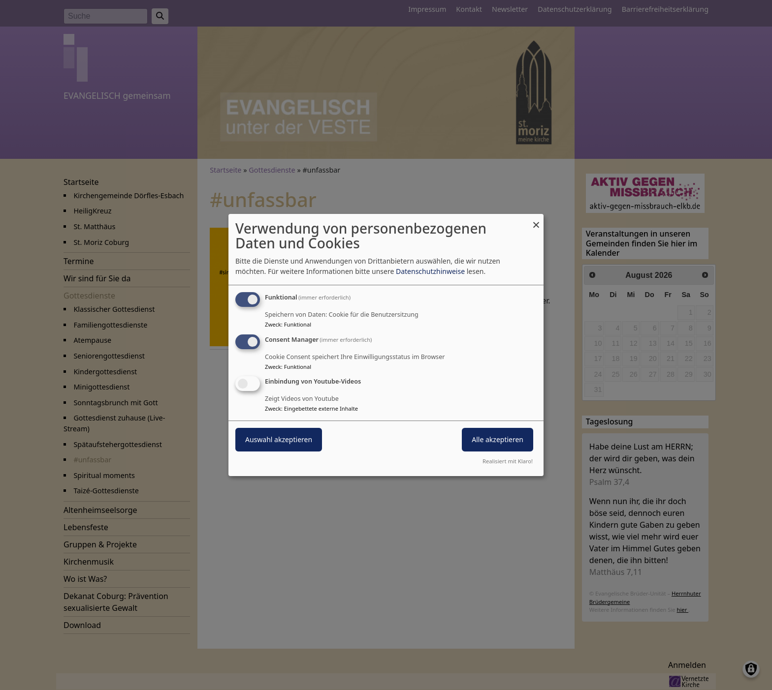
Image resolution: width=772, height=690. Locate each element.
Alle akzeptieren (497, 440)
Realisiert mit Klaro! (507, 461)
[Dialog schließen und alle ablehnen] (536, 220)
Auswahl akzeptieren (278, 440)
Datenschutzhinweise (430, 271)
